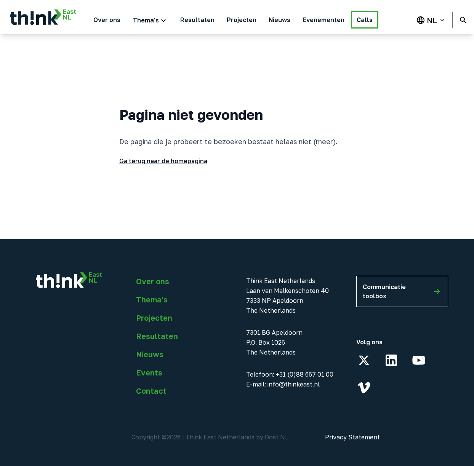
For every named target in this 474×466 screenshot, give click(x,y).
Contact (151, 390)
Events (149, 372)
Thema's (152, 299)
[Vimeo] (364, 387)
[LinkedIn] (391, 360)
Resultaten (157, 335)
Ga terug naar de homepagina (163, 161)
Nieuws (149, 354)
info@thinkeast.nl (293, 384)
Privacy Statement (352, 437)
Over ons (152, 281)
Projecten (154, 317)
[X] (364, 360)
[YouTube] (418, 360)
